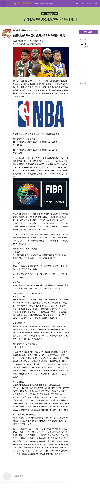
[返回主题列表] (3, 3)
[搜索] (77, 3)
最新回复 (82, 83)
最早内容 (82, 39)
